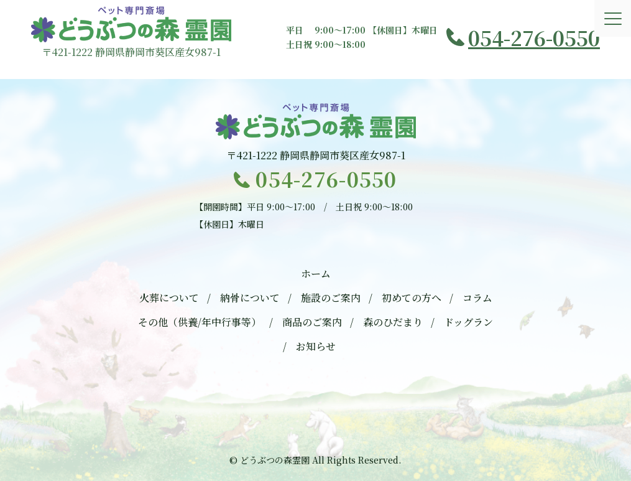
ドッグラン (468, 322)
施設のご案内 (331, 298)
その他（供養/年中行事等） (199, 322)
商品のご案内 (312, 322)
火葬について (169, 298)
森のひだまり (393, 322)
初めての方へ (411, 298)
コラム (477, 298)
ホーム (316, 273)
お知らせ (316, 346)
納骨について (250, 298)
